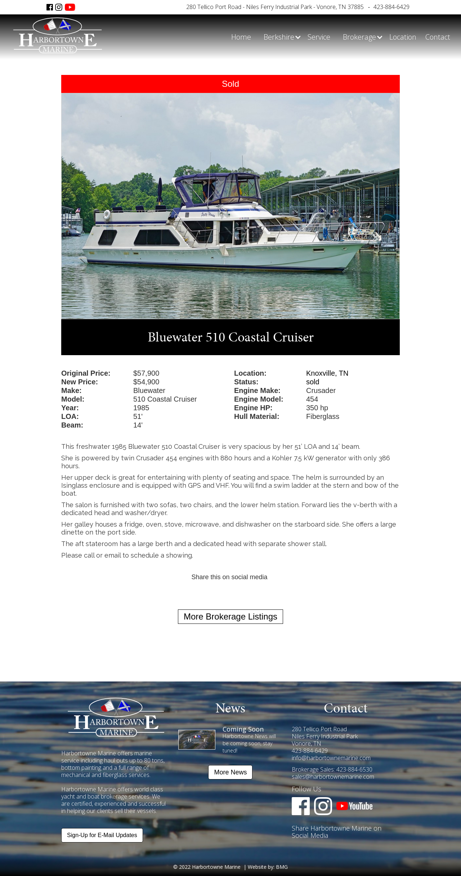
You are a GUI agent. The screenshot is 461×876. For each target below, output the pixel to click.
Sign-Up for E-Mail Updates (102, 835)
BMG (282, 866)
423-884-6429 (391, 7)
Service (319, 37)
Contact (437, 37)
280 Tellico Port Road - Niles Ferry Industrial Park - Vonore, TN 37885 (275, 7)
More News (230, 772)
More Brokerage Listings (230, 616)
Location (402, 37)
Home (241, 37)
